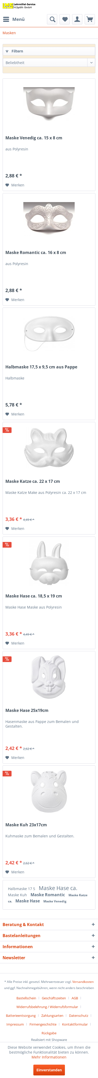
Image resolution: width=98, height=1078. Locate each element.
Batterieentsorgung (21, 1015)
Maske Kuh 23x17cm (26, 825)
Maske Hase (28, 901)
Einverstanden (49, 1069)
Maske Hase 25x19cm (26, 710)
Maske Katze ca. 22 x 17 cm (32, 481)
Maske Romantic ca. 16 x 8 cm (35, 252)
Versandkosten (83, 982)
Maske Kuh (18, 894)
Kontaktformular (75, 1024)
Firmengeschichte (43, 1024)
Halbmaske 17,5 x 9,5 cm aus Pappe (41, 367)
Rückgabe (49, 1033)
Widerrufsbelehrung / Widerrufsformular (47, 1006)
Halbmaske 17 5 (22, 888)
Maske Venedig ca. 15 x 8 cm (33, 138)
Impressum (15, 1024)
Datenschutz (78, 1015)
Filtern (14, 51)
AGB (75, 998)
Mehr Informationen (49, 1057)
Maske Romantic (48, 895)
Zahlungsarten (52, 1015)
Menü (14, 18)
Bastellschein (26, 998)
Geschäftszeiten (54, 998)
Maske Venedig (54, 901)
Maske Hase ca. (58, 888)
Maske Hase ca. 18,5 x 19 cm (33, 596)
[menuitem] (13, 19)
